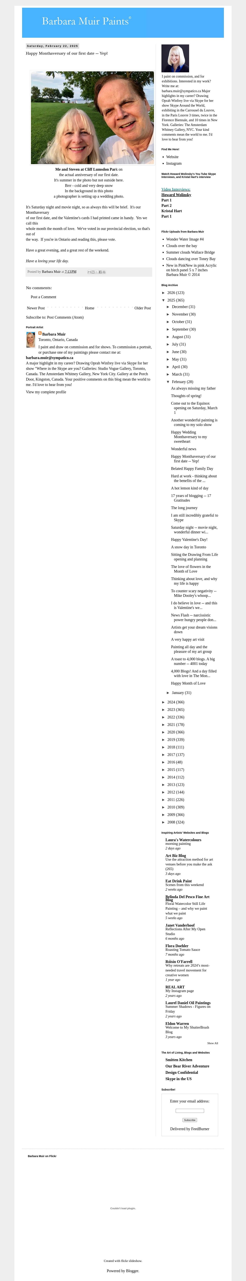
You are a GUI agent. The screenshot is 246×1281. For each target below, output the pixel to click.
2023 (171, 709)
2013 (171, 784)
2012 (171, 792)
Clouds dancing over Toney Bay (191, 259)
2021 (171, 724)
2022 (171, 717)
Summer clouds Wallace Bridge (190, 252)
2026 (171, 293)
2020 (171, 732)
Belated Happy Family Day (192, 468)
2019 (171, 739)
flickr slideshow (131, 1261)
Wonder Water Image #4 (185, 239)
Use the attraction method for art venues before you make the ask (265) (189, 864)
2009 (171, 815)
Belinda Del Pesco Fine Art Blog (187, 898)
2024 (171, 702)
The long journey (184, 508)
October (178, 322)
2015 (171, 769)
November (180, 314)
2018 (171, 747)
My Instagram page (179, 991)
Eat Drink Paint (178, 881)
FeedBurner (200, 1129)
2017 (171, 754)
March (177, 374)
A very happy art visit (187, 639)
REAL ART (175, 987)
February (179, 382)
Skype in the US (178, 1079)
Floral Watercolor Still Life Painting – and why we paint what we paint (186, 908)
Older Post (143, 308)
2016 (171, 762)
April (176, 367)
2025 (171, 300)
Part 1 (166, 200)
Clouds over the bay (181, 246)
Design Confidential (181, 1072)
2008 (171, 822)
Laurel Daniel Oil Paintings (188, 1003)
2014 (171, 777)
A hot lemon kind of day (190, 488)
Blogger (132, 1271)
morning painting (178, 844)
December (180, 307)
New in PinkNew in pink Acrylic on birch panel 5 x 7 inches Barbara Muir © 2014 (191, 270)
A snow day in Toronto (188, 547)
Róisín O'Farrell (178, 961)
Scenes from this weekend (184, 885)
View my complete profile (46, 392)
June (176, 352)
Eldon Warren (177, 1023)
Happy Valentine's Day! (189, 539)
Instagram (174, 163)
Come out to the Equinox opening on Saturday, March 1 (194, 408)
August (178, 337)
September (180, 329)
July (175, 344)
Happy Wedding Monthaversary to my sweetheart (189, 436)
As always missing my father (193, 388)
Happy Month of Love (188, 683)
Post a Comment (43, 297)
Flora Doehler (176, 946)
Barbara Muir (54, 334)
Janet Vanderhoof (180, 925)
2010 (171, 807)
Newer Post (36, 308)
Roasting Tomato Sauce (182, 950)
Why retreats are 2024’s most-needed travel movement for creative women (187, 970)
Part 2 (166, 205)
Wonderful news (183, 449)
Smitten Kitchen (178, 1060)
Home (89, 308)
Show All (212, 1043)
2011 (171, 799)
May (176, 359)
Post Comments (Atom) (65, 317)
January (178, 693)
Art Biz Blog (175, 855)
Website (172, 157)
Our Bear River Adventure (187, 1066)
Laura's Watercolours (183, 840)
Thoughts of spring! (186, 396)
